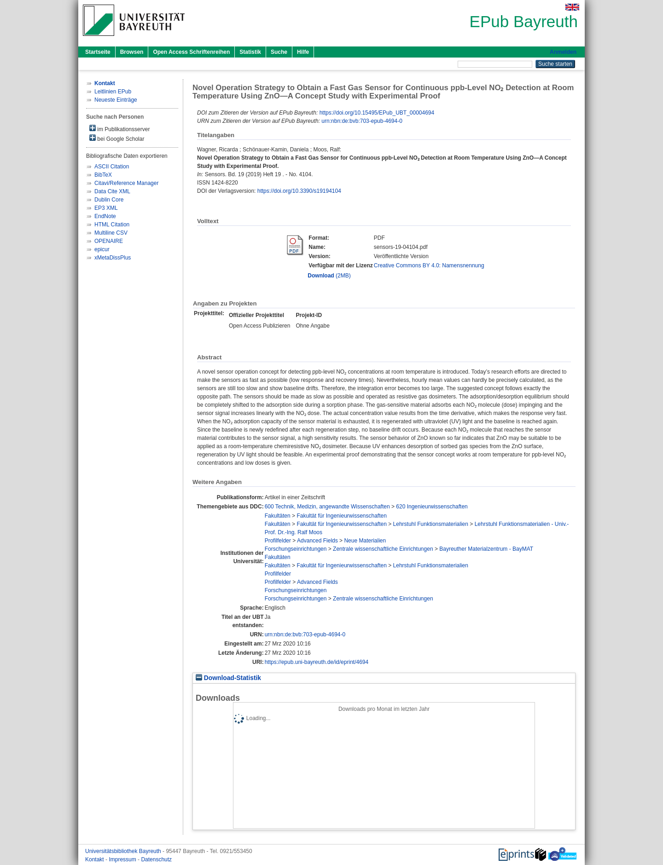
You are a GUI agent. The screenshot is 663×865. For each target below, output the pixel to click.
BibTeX (103, 175)
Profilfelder (278, 540)
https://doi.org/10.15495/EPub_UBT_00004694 (377, 113)
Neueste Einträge (115, 100)
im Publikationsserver (119, 129)
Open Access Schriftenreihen (191, 52)
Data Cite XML (112, 191)
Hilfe (303, 52)
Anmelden (563, 52)
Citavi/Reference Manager (126, 183)
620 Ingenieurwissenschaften (431, 506)
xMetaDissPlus (112, 257)
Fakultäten (278, 516)
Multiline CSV (111, 233)
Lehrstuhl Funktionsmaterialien (430, 524)
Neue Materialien (365, 540)
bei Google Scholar (116, 138)
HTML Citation (111, 224)
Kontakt (95, 859)
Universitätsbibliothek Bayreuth (124, 851)
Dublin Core (108, 199)
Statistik (250, 52)
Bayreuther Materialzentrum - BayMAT (486, 549)
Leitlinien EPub (112, 91)
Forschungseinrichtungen (296, 549)
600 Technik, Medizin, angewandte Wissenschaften (327, 506)
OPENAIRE (108, 241)
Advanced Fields (317, 540)
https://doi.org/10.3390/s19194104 (299, 191)
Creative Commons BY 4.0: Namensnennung (429, 265)
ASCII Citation (111, 166)
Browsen (132, 52)
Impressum (123, 859)
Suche (279, 52)
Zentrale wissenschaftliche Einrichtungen (383, 549)
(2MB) (329, 275)
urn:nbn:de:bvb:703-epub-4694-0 (361, 121)
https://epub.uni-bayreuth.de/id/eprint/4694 (317, 662)
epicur (102, 249)
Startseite (97, 52)
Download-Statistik (228, 678)
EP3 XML (106, 208)
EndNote (105, 216)
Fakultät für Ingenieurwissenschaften (341, 516)
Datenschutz (156, 859)
